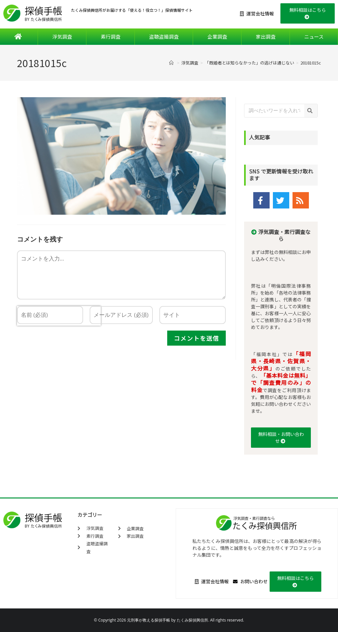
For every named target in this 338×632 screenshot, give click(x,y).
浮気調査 (62, 36)
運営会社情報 (257, 13)
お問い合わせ (250, 581)
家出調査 (266, 36)
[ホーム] (172, 63)
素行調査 (110, 36)
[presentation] (59, 340)
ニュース (314, 36)
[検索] (310, 110)
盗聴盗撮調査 (164, 36)
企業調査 (217, 36)
